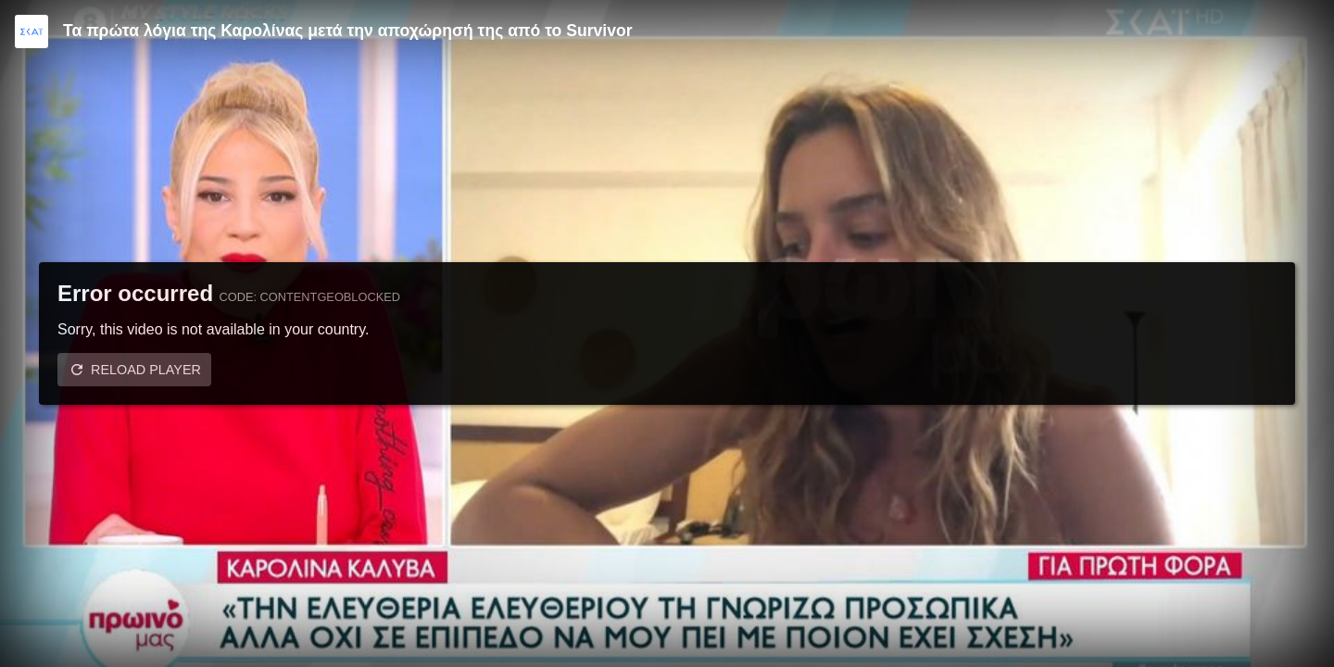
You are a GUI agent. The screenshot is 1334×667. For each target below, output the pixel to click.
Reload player (146, 369)
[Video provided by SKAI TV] (31, 31)
